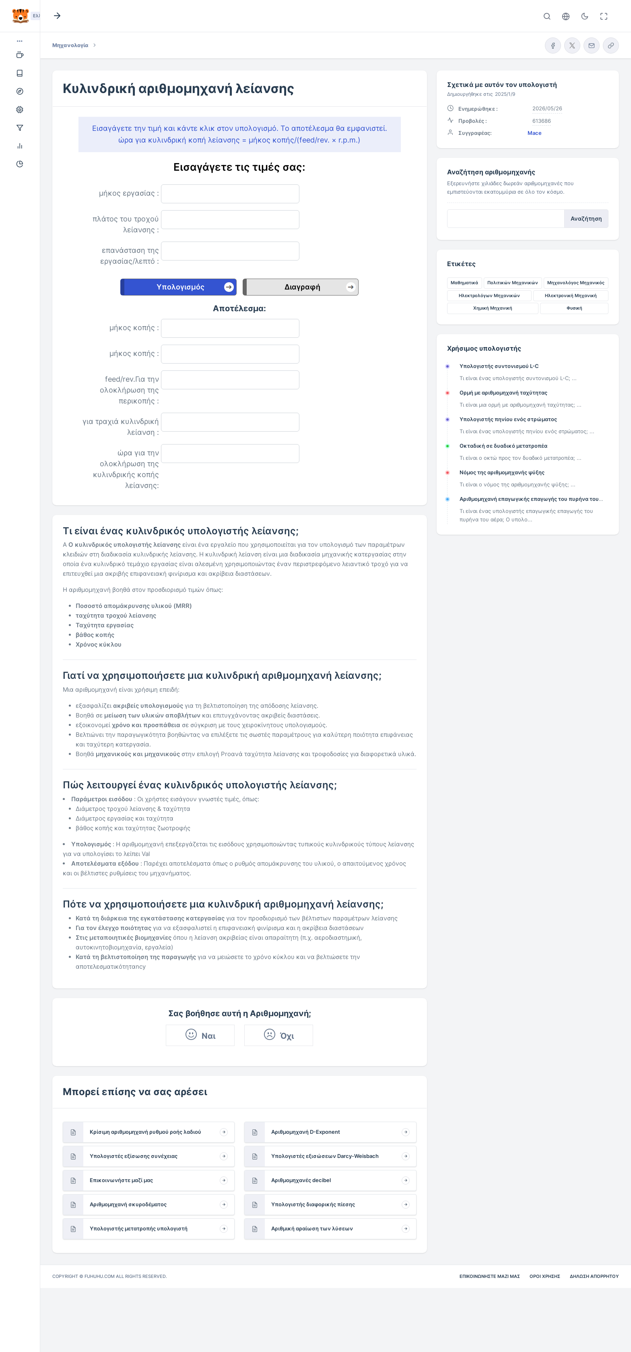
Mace (535, 133)
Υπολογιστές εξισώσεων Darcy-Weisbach (325, 1156)
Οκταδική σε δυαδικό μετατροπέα (503, 445)
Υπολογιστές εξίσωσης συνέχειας (133, 1156)
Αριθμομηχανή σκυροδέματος (128, 1204)
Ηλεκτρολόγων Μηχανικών (489, 295)
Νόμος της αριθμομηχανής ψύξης (502, 472)
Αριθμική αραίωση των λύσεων (312, 1228)
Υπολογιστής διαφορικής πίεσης (313, 1204)
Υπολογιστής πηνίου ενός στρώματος (508, 419)
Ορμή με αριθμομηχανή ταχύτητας (503, 392)
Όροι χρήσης (545, 1276)
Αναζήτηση (586, 218)
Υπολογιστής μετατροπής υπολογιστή (139, 1228)
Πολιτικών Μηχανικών (512, 282)
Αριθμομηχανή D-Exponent (305, 1132)
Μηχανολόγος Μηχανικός (575, 282)
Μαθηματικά (464, 282)
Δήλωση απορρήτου (594, 1276)
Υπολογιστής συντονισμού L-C (499, 366)
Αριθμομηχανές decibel (301, 1180)
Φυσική (574, 308)
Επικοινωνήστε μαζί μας (121, 1180)
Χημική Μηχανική (492, 308)
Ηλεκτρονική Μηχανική (571, 295)
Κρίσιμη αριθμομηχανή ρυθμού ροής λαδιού (145, 1132)
